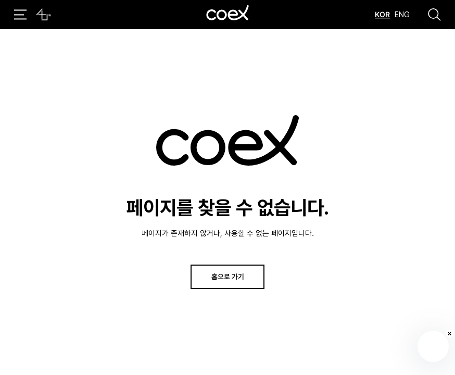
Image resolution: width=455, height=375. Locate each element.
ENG (402, 14)
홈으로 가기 (227, 276)
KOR (382, 14)
